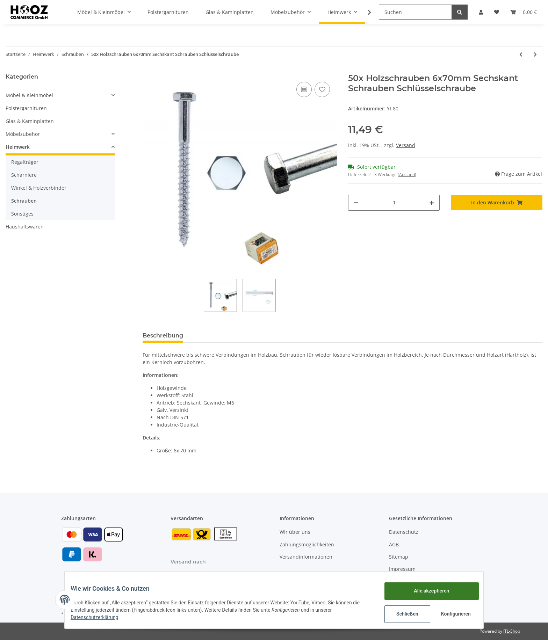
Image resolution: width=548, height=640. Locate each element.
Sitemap (398, 556)
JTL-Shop (511, 631)
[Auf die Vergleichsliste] (304, 89)
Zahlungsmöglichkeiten (307, 544)
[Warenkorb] (523, 12)
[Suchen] (415, 12)
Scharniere (24, 175)
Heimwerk (18, 147)
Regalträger (24, 162)
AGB (394, 544)
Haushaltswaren (25, 226)
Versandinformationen (306, 556)
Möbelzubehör (23, 134)
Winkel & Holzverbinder (38, 187)
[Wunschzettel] (497, 12)
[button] (481, 12)
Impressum (402, 569)
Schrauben (24, 200)
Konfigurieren (451, 614)
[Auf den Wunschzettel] (322, 89)
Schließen (402, 614)
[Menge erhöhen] (431, 202)
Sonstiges (22, 213)
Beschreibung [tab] (163, 335)
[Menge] (393, 202)
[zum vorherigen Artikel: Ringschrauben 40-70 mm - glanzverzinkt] (521, 54)
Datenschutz (403, 532)
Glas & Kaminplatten (30, 121)
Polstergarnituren (26, 108)
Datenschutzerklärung (99, 617)
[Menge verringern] (356, 202)
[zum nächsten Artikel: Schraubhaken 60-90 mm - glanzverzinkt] (535, 54)
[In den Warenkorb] (496, 202)
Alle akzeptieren (426, 591)
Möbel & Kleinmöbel (29, 95)
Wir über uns (295, 532)
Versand (405, 145)
